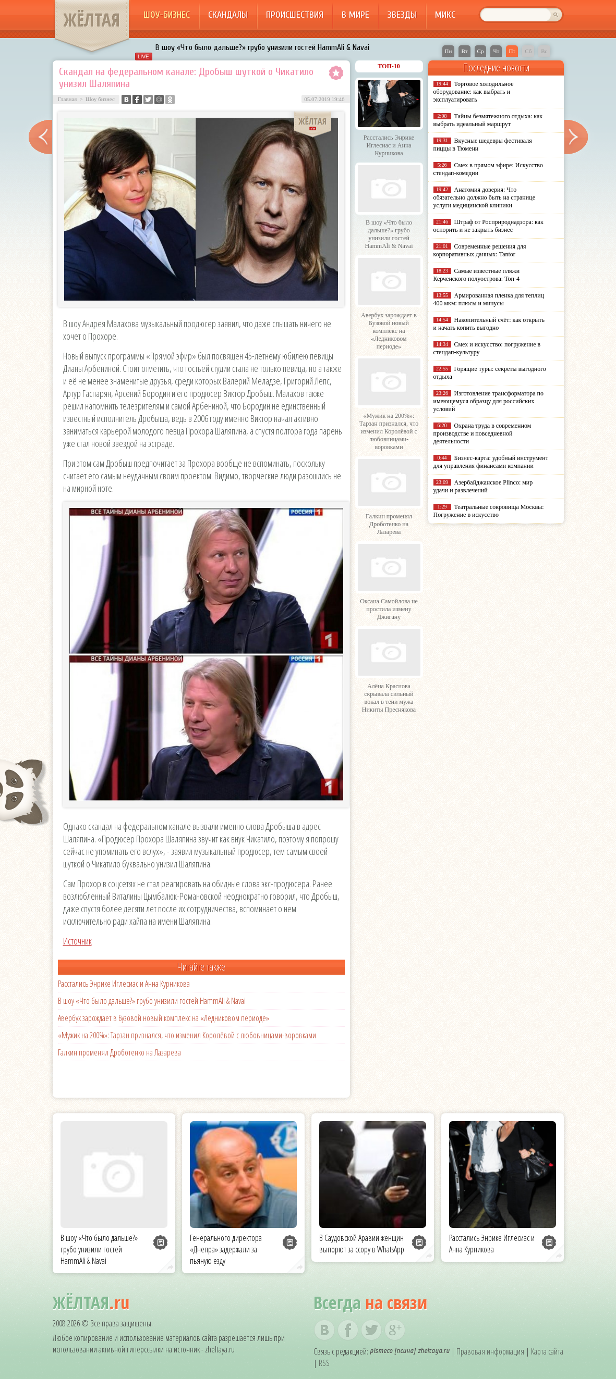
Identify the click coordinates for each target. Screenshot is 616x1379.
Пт (512, 51)
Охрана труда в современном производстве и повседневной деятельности (482, 433)
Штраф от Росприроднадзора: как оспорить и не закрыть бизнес (488, 225)
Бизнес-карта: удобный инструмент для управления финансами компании (490, 461)
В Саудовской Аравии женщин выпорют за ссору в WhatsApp (361, 1243)
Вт (464, 51)
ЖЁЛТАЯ (92, 20)
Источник (77, 941)
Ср (480, 51)
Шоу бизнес (100, 99)
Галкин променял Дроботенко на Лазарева (119, 1052)
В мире (355, 14)
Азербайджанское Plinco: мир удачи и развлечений (483, 486)
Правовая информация (490, 1351)
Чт (496, 51)
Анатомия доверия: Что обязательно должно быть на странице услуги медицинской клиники (484, 197)
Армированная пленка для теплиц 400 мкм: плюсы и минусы (489, 299)
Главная (67, 99)
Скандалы (228, 14)
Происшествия (294, 14)
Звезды (402, 14)
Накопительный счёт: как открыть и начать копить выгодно (489, 323)
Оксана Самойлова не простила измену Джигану (389, 609)
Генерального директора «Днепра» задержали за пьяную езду (226, 1249)
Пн (448, 51)
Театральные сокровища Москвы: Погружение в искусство (488, 510)
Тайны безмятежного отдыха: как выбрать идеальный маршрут (488, 120)
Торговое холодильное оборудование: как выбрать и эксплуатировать (473, 91)
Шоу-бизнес (166, 14)
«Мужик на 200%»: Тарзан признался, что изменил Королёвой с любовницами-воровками (187, 1035)
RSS (324, 1363)
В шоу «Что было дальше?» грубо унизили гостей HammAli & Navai (262, 47)
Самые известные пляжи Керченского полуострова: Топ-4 (476, 274)
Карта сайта (547, 1351)
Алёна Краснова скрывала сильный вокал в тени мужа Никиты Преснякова (389, 697)
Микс (445, 14)
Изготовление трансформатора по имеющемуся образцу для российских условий (488, 401)
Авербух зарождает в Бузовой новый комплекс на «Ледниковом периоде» (163, 1018)
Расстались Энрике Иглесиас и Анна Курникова (124, 983)
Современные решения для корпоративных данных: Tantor (479, 250)
